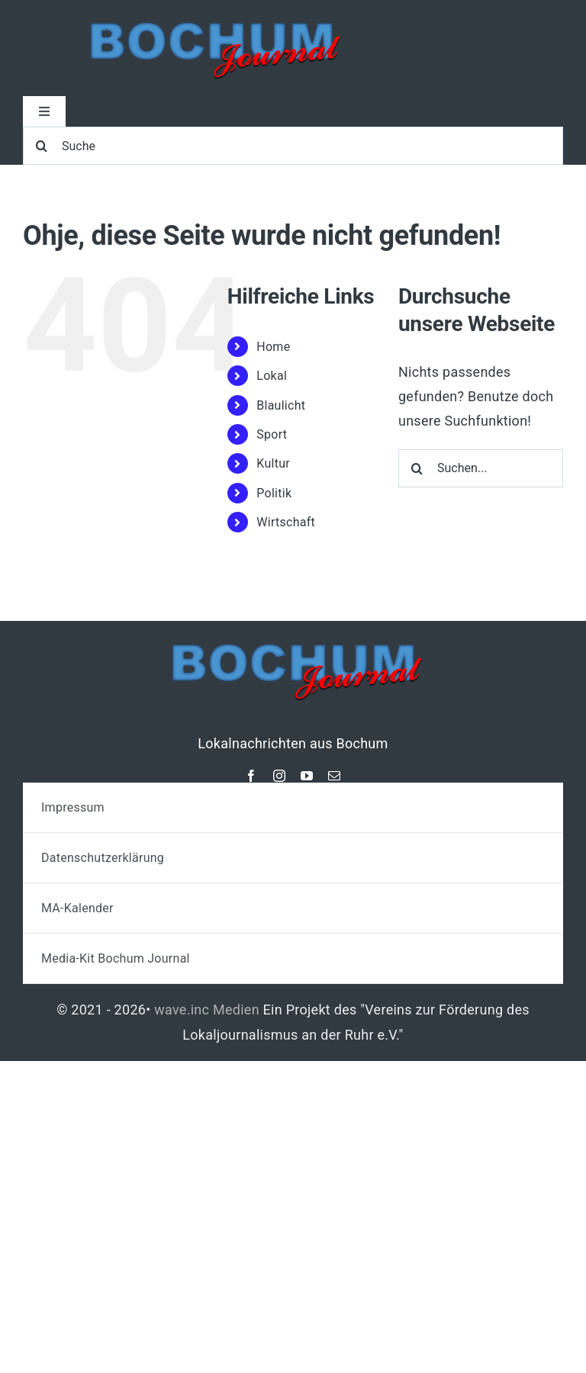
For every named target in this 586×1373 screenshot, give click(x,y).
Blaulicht (280, 405)
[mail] (334, 776)
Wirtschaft (285, 522)
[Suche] (293, 146)
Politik (273, 493)
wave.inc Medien (206, 1010)
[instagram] (279, 776)
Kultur (273, 463)
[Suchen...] (480, 468)
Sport (271, 434)
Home (273, 346)
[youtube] (307, 776)
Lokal (271, 375)
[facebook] (251, 776)
